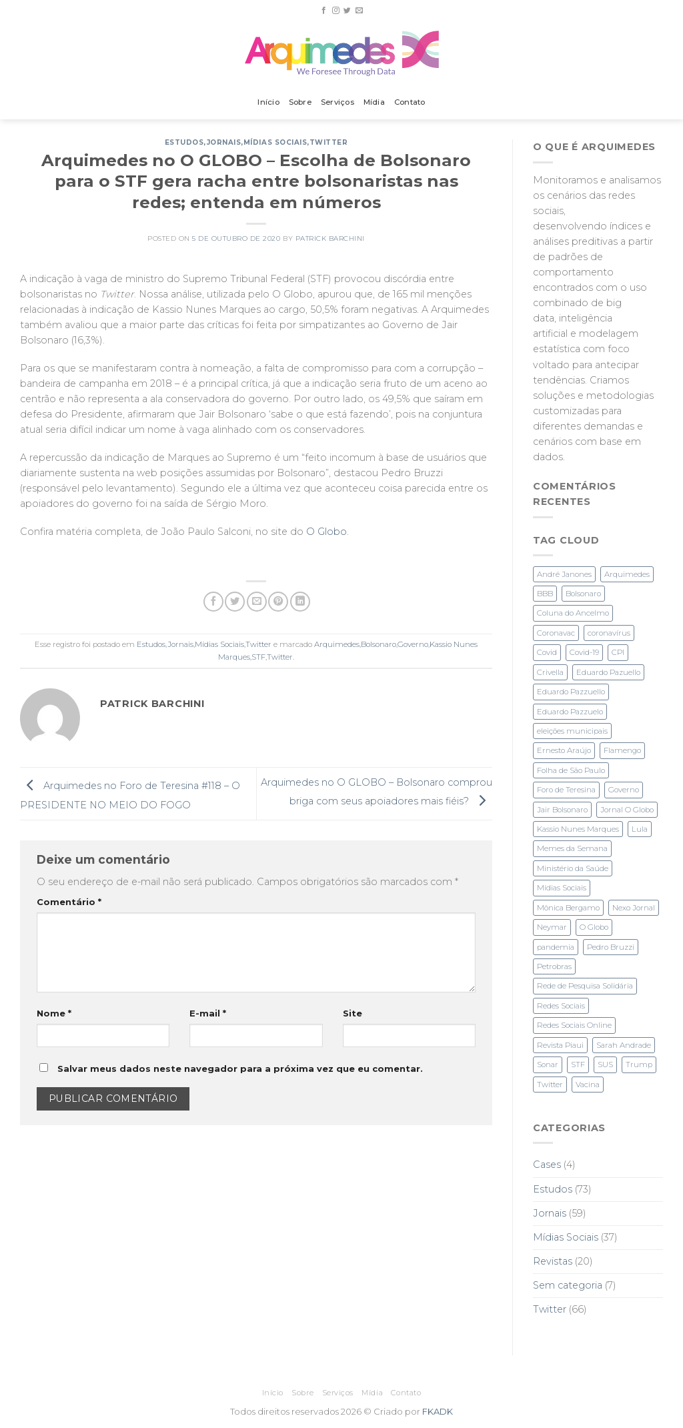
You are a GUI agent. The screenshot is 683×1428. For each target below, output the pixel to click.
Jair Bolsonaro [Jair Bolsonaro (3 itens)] (562, 809)
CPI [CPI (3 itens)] (618, 652)
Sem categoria (567, 1285)
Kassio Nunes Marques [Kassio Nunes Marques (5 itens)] (578, 829)
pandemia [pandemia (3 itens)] (555, 947)
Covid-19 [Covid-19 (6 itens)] (584, 652)
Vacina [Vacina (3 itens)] (588, 1084)
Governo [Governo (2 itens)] (623, 789)
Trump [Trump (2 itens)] (639, 1064)
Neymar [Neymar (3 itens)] (552, 927)
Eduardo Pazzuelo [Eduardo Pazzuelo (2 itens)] (570, 711)
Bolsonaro (378, 644)
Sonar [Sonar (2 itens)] (547, 1064)
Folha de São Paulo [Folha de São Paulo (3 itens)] (571, 770)
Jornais (224, 142)
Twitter (328, 142)
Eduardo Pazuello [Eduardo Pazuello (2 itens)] (608, 672)
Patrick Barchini (330, 238)
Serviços (337, 102)
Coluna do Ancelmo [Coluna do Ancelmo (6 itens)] (573, 613)
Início (268, 102)
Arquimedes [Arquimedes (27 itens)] (627, 574)
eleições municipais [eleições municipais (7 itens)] (572, 731)
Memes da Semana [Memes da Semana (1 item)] (572, 848)
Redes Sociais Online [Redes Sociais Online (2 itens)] (574, 1025)
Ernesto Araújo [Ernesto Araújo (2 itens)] (564, 750)
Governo (413, 644)
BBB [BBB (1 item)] (545, 593)
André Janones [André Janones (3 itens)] (564, 574)
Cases (547, 1165)
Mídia (374, 102)
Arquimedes (337, 644)
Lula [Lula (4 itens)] (640, 829)
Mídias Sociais (275, 142)
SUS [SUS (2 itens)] (605, 1064)
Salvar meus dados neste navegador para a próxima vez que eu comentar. (240, 1068)
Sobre (300, 102)
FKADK (437, 1411)
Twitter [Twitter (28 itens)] (550, 1084)
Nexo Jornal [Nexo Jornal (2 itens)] (633, 907)
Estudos (184, 142)
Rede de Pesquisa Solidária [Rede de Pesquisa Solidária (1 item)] (585, 985)
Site (352, 1013)
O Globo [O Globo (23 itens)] (594, 927)
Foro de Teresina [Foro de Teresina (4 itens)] (566, 789)
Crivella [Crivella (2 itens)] (550, 672)
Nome (54, 1013)
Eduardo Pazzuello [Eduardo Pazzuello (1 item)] (571, 691)
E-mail (207, 1013)
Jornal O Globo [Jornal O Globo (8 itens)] (627, 809)
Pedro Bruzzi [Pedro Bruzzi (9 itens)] (610, 947)
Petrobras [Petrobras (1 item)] (554, 966)
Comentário (69, 901)
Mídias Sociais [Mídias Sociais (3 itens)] (561, 887)
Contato (410, 102)
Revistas (552, 1261)
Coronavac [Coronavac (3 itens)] (556, 633)
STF (258, 657)
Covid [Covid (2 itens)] (547, 652)
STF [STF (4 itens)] (578, 1064)
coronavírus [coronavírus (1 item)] (609, 633)
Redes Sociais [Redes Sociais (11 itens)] (561, 1005)
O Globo (326, 532)
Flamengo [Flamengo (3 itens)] (622, 750)
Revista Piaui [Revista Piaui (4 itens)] (560, 1045)
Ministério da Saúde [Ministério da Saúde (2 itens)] (572, 868)
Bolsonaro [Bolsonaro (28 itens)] (583, 593)
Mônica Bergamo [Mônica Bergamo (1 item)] (568, 907)
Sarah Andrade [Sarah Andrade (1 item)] (623, 1045)
